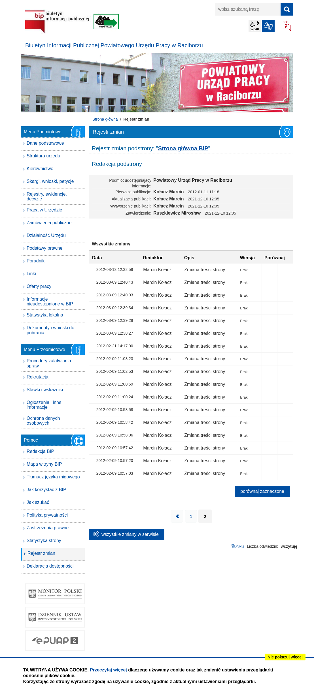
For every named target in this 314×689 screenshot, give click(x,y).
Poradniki (36, 260)
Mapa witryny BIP (44, 464)
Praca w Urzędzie (44, 209)
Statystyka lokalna (45, 315)
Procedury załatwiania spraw (49, 363)
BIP (287, 26)
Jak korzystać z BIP (46, 489)
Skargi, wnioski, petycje (50, 181)
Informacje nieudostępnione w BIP (50, 302)
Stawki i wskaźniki (45, 389)
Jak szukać (38, 502)
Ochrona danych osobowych (43, 421)
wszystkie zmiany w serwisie (130, 534)
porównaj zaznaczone (262, 491)
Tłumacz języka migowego (53, 476)
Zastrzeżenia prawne (48, 527)
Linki (31, 273)
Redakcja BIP (40, 451)
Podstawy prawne (44, 248)
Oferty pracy (39, 286)
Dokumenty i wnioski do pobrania (50, 330)
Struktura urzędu (43, 155)
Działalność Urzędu (46, 235)
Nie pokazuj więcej (285, 657)
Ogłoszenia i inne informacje (44, 405)
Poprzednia (177, 516)
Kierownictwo (40, 168)
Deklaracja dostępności (50, 566)
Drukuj (239, 546)
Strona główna (105, 119)
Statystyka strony (44, 540)
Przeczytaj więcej (108, 669)
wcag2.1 (255, 26)
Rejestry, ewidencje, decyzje (47, 197)
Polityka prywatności (47, 515)
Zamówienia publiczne (49, 222)
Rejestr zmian (41, 553)
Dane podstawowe (45, 143)
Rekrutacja (37, 377)
